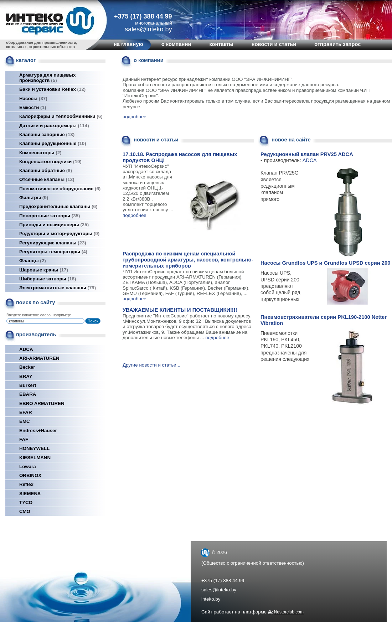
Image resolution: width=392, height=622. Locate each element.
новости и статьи (274, 44)
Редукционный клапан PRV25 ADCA (307, 154)
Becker (27, 367)
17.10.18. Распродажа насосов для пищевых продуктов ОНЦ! (180, 157)
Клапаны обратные (45, 170)
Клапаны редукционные (52, 143)
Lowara (27, 466)
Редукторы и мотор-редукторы (59, 233)
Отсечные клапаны (46, 179)
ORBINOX (30, 475)
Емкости (32, 107)
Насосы (33, 98)
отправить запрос (337, 44)
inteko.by (210, 599)
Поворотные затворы (49, 215)
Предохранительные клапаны (58, 206)
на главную (128, 44)
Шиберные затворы (47, 278)
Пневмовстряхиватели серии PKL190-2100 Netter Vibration (324, 320)
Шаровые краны (43, 270)
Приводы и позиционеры (54, 224)
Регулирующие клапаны (52, 242)
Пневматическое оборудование (59, 188)
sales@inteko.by (218, 589)
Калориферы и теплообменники (61, 116)
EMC (24, 421)
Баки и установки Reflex (52, 89)
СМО (24, 511)
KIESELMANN (35, 457)
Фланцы (32, 260)
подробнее (134, 116)
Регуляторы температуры (53, 251)
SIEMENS (30, 493)
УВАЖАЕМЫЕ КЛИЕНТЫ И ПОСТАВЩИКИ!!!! (180, 310)
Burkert (27, 385)
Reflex (26, 484)
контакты (221, 44)
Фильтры (33, 197)
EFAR (25, 412)
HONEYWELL (34, 448)
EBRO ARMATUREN (42, 403)
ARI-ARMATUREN (39, 358)
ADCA (26, 349)
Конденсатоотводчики (50, 161)
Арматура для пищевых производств (47, 77)
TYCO (25, 502)
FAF (23, 439)
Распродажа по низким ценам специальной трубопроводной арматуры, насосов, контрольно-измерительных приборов (188, 260)
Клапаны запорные (46, 134)
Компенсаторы (40, 152)
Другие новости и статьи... (151, 365)
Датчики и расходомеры (54, 125)
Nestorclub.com (289, 612)
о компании (176, 44)
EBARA (27, 394)
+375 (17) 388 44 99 (143, 16)
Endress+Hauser (38, 430)
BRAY (25, 376)
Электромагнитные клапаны (57, 287)
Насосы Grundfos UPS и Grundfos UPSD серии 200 (325, 263)
